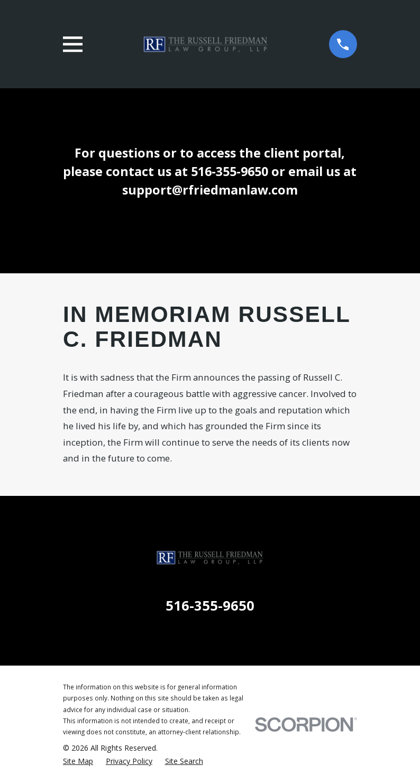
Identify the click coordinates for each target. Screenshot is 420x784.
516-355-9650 (210, 605)
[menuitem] (78, 761)
